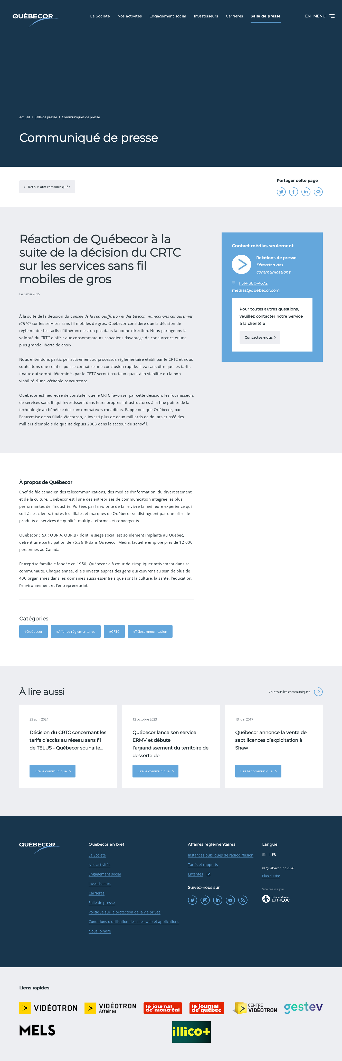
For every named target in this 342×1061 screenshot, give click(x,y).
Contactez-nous (258, 337)
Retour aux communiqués (48, 186)
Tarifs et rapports (203, 864)
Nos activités (99, 864)
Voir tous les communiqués (296, 691)
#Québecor (33, 631)
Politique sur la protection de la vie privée (124, 912)
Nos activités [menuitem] (130, 16)
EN (308, 16)
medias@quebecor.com (256, 290)
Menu (324, 16)
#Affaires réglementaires (76, 631)
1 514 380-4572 (253, 283)
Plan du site (271, 875)
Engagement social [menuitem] (167, 16)
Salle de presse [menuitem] (265, 16)
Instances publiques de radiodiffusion (220, 855)
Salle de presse (102, 902)
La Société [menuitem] (100, 16)
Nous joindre (100, 931)
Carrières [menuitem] (234, 16)
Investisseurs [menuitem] (206, 16)
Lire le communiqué (51, 771)
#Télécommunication (150, 631)
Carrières (96, 893)
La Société (97, 855)
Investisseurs (100, 883)
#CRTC (114, 631)
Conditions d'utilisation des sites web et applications (134, 921)
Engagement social (105, 874)
